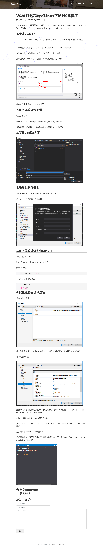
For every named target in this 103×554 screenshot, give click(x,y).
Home (65, 4)
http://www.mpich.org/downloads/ (32, 262)
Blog (72, 4)
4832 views (40, 20)
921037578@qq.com (59, 544)
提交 (20, 531)
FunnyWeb (16, 4)
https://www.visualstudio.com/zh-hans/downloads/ (48, 48)
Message (81, 4)
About (90, 4)
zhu (53, 544)
